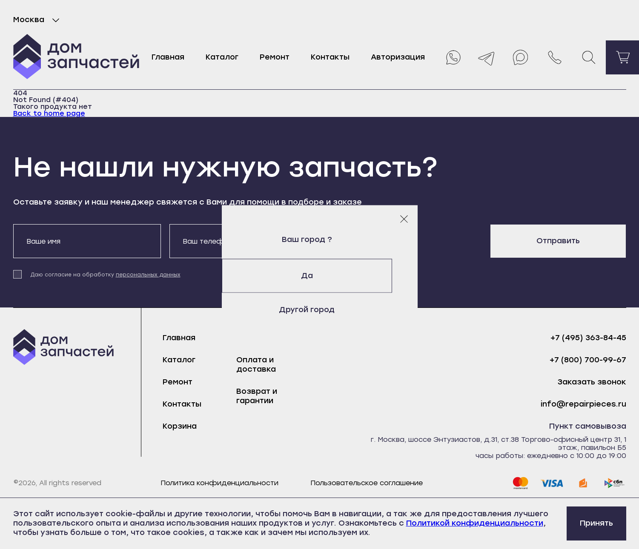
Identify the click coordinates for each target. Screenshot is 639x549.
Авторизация (398, 57)
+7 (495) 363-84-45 (588, 337)
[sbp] (614, 483)
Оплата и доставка (256, 364)
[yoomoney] (583, 483)
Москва (38, 20)
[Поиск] (589, 57)
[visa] (551, 483)
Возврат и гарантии (256, 396)
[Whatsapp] (453, 57)
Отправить (558, 240)
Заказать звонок (592, 382)
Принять (596, 523)
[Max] (521, 57)
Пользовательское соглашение (366, 483)
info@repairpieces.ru (583, 404)
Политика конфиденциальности (219, 483)
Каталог (222, 57)
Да (320, 275)
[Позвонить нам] (555, 57)
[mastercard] (520, 483)
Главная (168, 57)
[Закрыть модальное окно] (404, 218)
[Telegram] (487, 57)
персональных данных (148, 275)
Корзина (180, 426)
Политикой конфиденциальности (474, 523)
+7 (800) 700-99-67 (588, 360)
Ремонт (274, 57)
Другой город (319, 309)
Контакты (330, 57)
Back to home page (49, 113)
